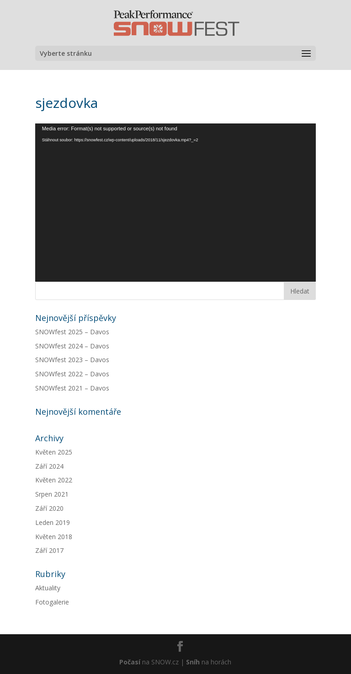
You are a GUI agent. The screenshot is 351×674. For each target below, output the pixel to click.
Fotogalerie (52, 602)
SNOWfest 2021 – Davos (72, 388)
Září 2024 (49, 466)
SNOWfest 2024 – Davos (72, 346)
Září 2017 (49, 550)
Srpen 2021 (52, 494)
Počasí (129, 662)
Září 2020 (49, 508)
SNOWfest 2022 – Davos (72, 373)
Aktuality (47, 587)
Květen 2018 (53, 536)
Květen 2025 (53, 452)
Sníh (193, 662)
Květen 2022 (53, 480)
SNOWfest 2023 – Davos (72, 359)
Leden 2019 (52, 522)
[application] (175, 202)
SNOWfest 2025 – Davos (72, 331)
